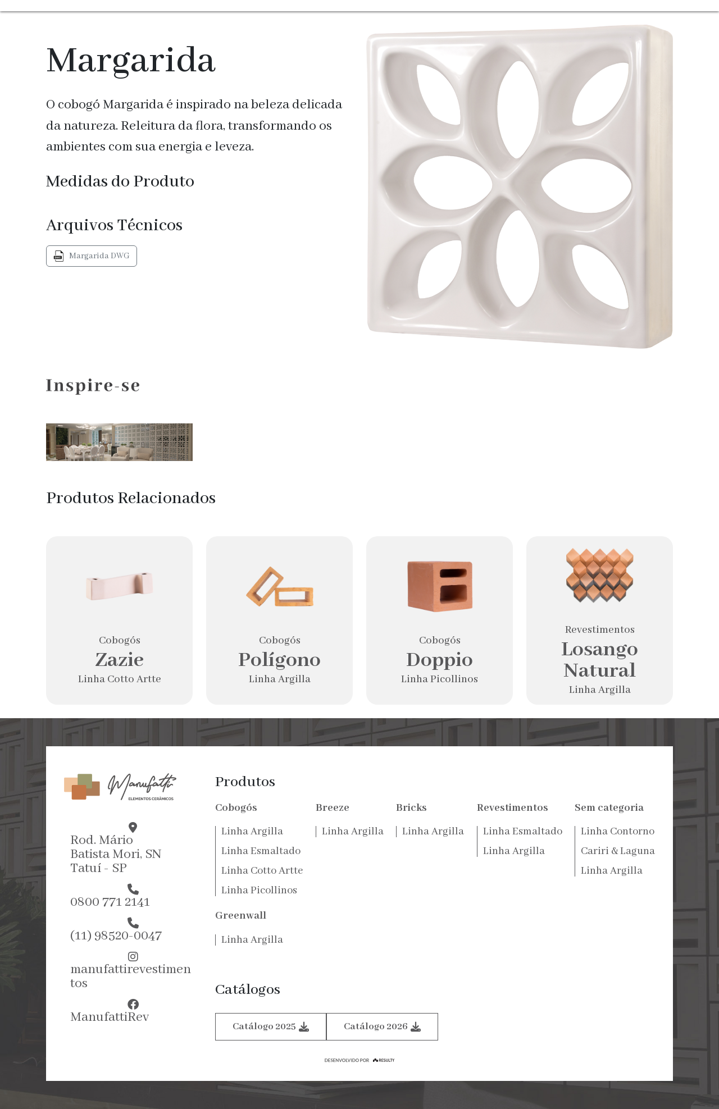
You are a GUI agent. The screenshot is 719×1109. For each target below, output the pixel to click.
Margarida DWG (91, 256)
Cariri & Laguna (618, 851)
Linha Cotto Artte (262, 871)
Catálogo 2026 (382, 1027)
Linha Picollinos (259, 890)
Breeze (332, 808)
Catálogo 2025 (271, 1027)
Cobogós (236, 808)
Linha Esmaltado (261, 851)
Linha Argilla (252, 831)
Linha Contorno (617, 831)
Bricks (411, 808)
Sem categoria (609, 808)
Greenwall (240, 916)
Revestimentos (512, 808)
